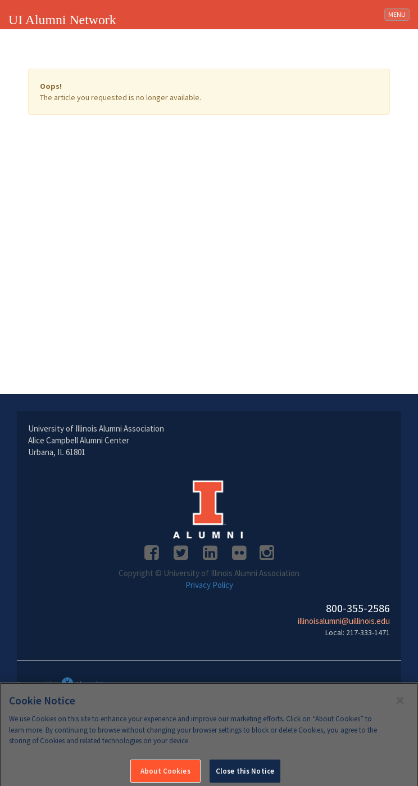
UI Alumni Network (62, 19)
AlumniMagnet (91, 684)
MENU (399, 14)
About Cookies (165, 773)
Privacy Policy (209, 585)
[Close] (400, 702)
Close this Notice (245, 773)
